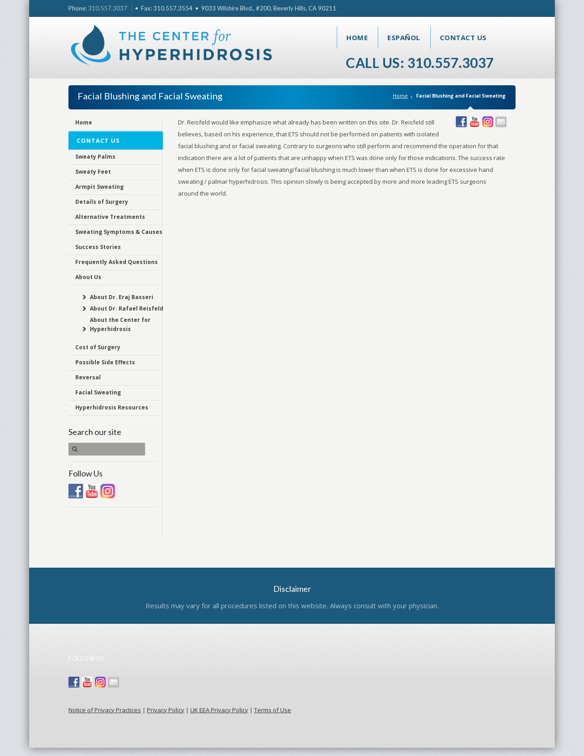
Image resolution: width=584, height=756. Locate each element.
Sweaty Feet (93, 172)
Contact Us (463, 37)
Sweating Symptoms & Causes (118, 232)
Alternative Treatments (110, 217)
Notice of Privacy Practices (104, 710)
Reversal (88, 377)
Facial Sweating (98, 392)
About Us (88, 277)
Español (403, 37)
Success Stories (98, 247)
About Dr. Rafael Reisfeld (126, 308)
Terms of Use (272, 710)
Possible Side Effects (105, 362)
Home (357, 37)
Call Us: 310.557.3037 (420, 62)
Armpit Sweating (99, 187)
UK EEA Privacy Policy (219, 710)
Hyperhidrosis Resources (111, 407)
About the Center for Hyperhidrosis (120, 324)
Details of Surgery (101, 202)
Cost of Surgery (97, 347)
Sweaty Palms (95, 157)
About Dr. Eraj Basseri (121, 297)
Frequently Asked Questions (116, 262)
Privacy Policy (165, 710)
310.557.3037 (107, 8)
